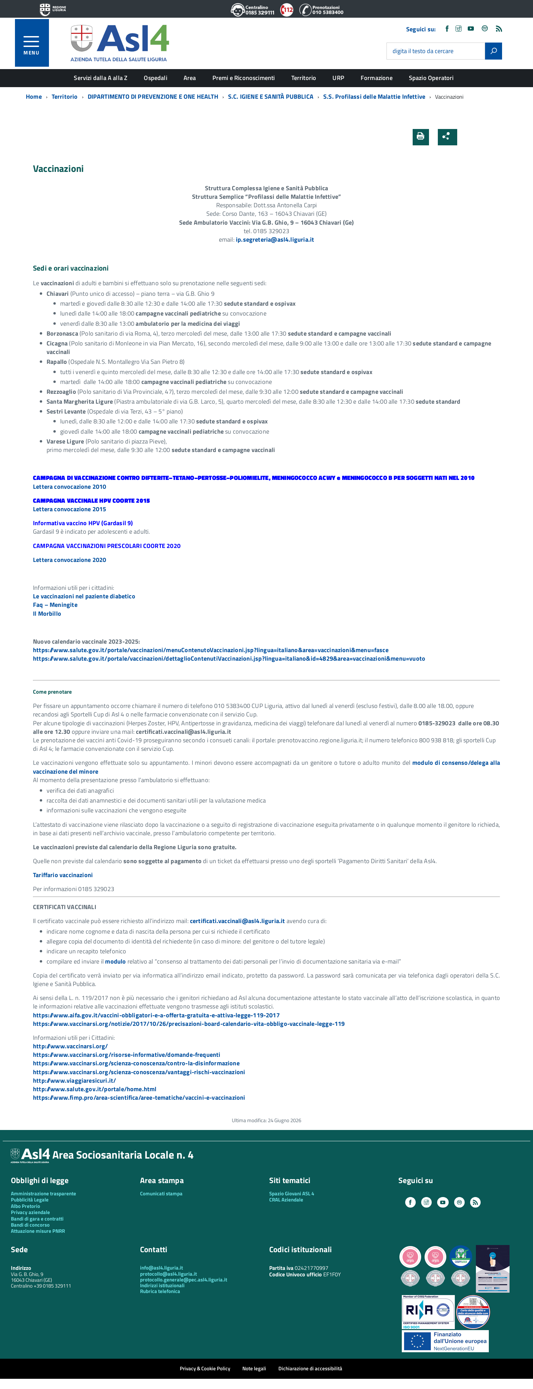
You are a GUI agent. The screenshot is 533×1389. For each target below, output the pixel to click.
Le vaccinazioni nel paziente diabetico (84, 596)
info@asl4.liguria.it (161, 1268)
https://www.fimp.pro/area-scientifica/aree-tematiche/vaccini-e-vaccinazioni (139, 1097)
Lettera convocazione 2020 (69, 559)
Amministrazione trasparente (43, 1193)
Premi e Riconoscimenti (243, 77)
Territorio (303, 77)
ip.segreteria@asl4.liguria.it (275, 239)
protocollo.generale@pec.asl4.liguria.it (183, 1279)
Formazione (377, 77)
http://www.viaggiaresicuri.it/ (74, 1080)
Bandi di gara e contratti (37, 1219)
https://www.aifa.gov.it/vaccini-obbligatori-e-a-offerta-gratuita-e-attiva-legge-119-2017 (156, 1015)
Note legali (254, 1368)
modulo (115, 961)
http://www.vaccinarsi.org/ (70, 1046)
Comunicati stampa (161, 1193)
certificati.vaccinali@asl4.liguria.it (237, 920)
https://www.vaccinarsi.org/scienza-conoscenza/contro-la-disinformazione (136, 1063)
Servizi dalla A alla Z (100, 77)
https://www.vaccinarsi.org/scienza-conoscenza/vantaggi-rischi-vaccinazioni (139, 1072)
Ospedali (155, 77)
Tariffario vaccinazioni (63, 874)
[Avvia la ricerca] (493, 51)
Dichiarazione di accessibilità (310, 1368)
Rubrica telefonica (160, 1291)
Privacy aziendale (30, 1212)
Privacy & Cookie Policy (205, 1368)
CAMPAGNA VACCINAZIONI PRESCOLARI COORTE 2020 (106, 545)
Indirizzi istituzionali (162, 1285)
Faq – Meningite (55, 604)
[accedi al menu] (36, 44)
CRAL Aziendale (286, 1200)
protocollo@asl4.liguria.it (168, 1274)
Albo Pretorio (25, 1206)
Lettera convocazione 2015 (69, 509)
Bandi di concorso (30, 1225)
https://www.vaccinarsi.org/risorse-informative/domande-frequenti (127, 1054)
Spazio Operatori (431, 77)
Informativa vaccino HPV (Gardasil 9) (83, 523)
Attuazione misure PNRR (38, 1231)
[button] (468, 137)
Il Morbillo (47, 613)
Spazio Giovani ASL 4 (291, 1193)
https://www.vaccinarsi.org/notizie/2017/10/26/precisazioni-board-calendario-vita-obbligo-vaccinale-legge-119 (189, 1023)
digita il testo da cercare (423, 51)
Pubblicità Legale (30, 1200)
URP (338, 77)
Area (190, 77)
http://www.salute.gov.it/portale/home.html (95, 1089)
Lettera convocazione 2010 (69, 486)
